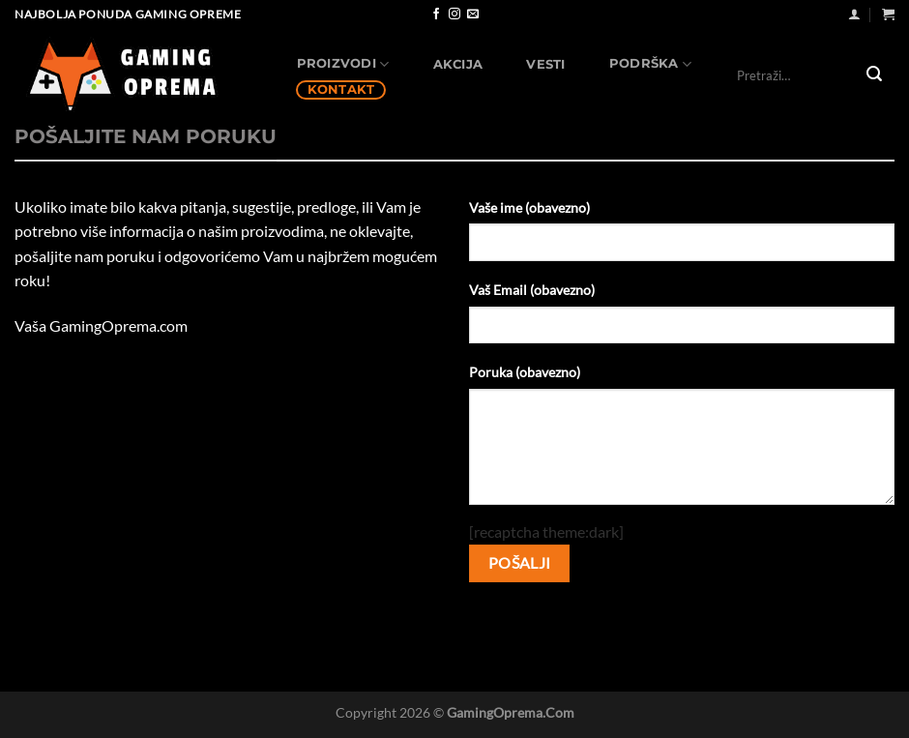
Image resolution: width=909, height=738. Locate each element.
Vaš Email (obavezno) (532, 289)
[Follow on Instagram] (454, 14)
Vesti (545, 64)
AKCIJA (458, 64)
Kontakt (341, 89)
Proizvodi (343, 64)
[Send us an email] (473, 14)
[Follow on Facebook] (436, 14)
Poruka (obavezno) (524, 372)
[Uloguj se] (854, 14)
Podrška (650, 64)
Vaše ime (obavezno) (529, 207)
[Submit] (874, 75)
